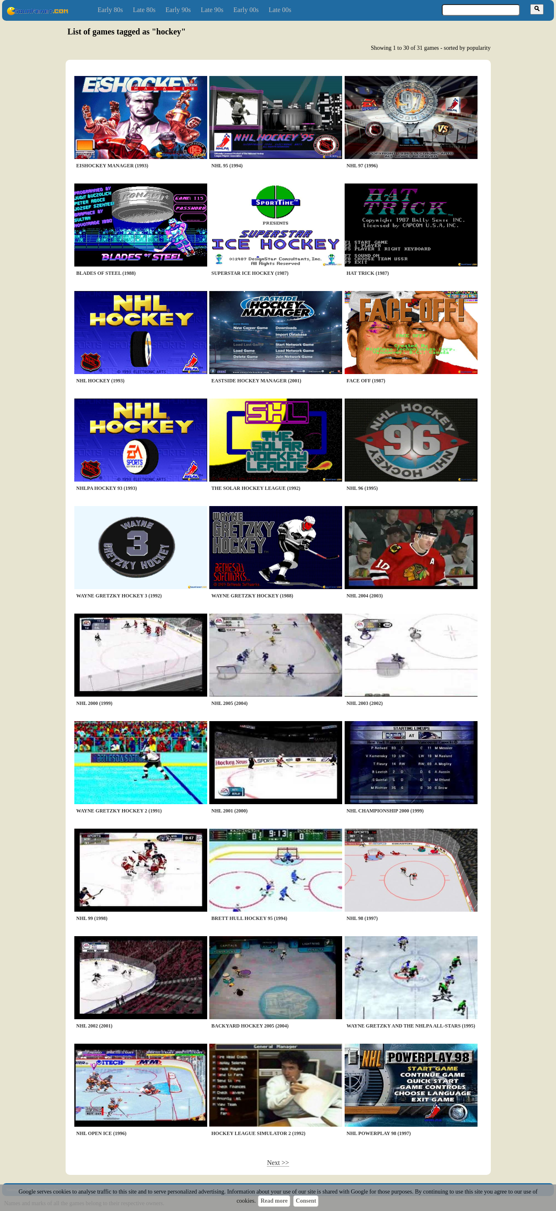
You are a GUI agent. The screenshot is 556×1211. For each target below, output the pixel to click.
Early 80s (110, 9)
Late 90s (212, 9)
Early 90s (178, 9)
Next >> (278, 1162)
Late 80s (144, 9)
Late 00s (280, 9)
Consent (306, 1201)
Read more (273, 1201)
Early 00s (246, 9)
